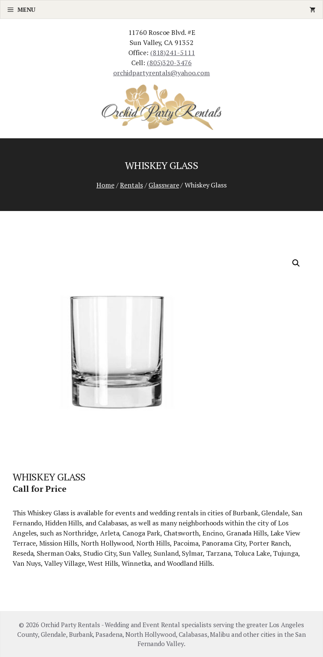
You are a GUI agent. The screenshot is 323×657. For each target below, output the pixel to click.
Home (105, 185)
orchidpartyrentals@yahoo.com (161, 72)
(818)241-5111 (172, 52)
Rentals (131, 185)
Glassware (163, 185)
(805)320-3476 (169, 62)
